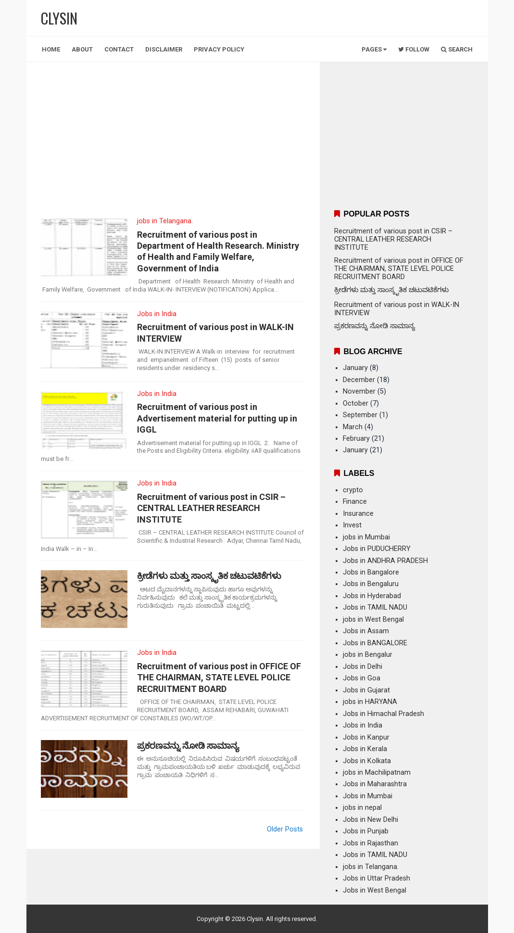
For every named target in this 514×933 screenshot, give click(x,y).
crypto (353, 490)
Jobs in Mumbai (367, 796)
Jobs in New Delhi (370, 820)
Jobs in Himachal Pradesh (383, 714)
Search (457, 49)
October (355, 403)
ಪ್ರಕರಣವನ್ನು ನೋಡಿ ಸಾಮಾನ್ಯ (188, 746)
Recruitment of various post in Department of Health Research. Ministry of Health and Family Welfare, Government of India (218, 251)
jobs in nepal (362, 808)
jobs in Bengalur (367, 655)
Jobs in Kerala (365, 749)
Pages (374, 49)
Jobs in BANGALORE (375, 643)
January (355, 368)
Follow (413, 49)
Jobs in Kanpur (366, 737)
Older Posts (285, 829)
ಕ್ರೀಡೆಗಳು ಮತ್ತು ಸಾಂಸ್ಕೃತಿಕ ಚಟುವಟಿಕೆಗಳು (209, 576)
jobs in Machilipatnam (377, 772)
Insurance (358, 514)
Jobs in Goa (361, 678)
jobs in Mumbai (366, 537)
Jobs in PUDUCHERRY (377, 549)
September (360, 415)
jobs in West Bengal (373, 619)
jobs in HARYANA (370, 702)
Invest (352, 525)
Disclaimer (163, 49)
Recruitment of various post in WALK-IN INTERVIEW (215, 332)
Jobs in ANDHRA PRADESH (385, 561)
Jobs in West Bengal (374, 890)
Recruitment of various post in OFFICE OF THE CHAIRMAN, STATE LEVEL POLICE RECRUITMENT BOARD (219, 677)
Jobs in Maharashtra (375, 784)
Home (51, 49)
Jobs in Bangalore (371, 572)
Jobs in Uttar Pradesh (376, 878)
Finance (355, 502)
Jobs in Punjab (366, 831)
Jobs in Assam (366, 631)
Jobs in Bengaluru (371, 584)
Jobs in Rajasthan (370, 843)
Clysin (255, 918)
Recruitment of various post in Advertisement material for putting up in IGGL (217, 418)
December (359, 380)
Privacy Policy (219, 49)
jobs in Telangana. (165, 221)
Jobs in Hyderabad (372, 596)
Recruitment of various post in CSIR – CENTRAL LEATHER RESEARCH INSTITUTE (211, 508)
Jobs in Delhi (362, 667)
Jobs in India (156, 314)
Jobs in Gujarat (366, 690)
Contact (119, 49)
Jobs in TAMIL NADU (375, 607)
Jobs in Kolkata (367, 761)
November (359, 391)
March (353, 427)
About (82, 49)
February (356, 439)
